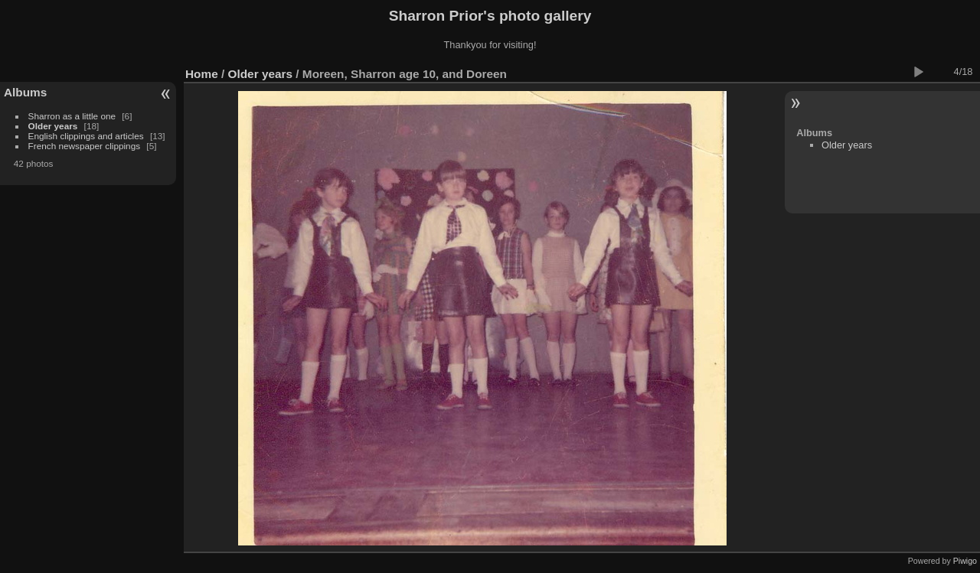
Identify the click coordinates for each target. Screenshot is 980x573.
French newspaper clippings (84, 146)
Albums (25, 92)
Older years (53, 126)
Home (201, 73)
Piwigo (965, 560)
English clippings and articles (86, 136)
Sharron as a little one (72, 116)
